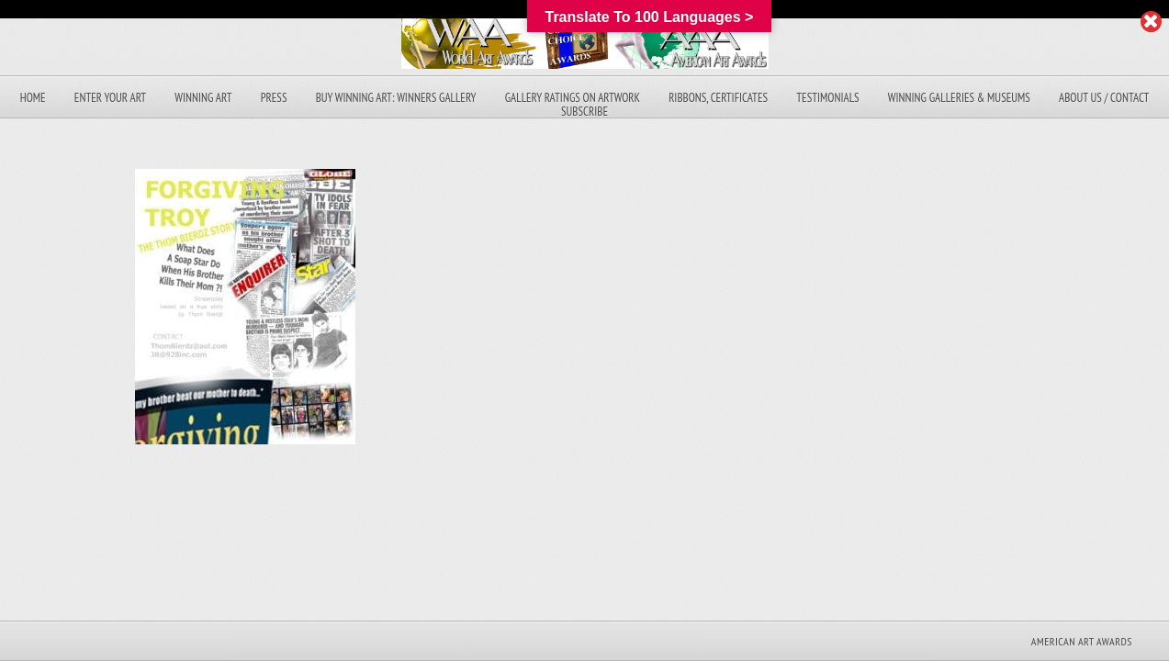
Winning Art (202, 98)
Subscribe (584, 111)
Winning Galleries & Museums (959, 98)
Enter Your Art (110, 98)
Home (33, 98)
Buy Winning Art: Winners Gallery (396, 98)
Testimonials (827, 98)
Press (274, 98)
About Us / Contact (1104, 98)
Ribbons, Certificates (718, 98)
